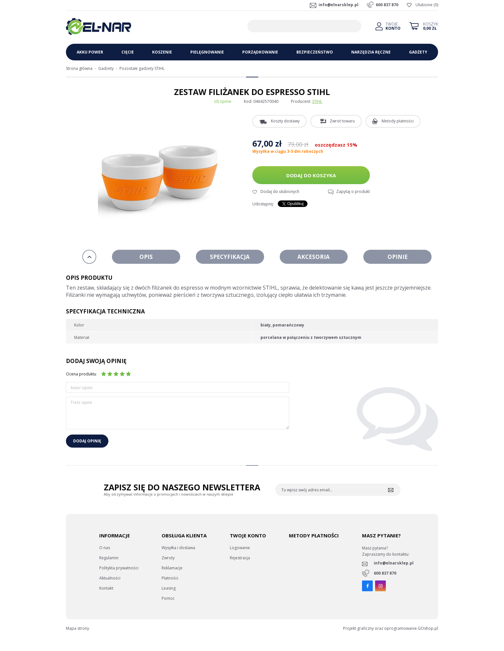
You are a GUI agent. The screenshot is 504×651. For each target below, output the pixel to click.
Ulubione (424, 5)
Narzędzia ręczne (371, 52)
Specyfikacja (230, 257)
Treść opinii (81, 402)
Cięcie (127, 52)
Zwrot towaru (342, 121)
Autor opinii (81, 387)
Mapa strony (77, 628)
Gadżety (418, 52)
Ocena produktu (81, 374)
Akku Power (90, 52)
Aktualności (109, 578)
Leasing (169, 588)
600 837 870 (387, 5)
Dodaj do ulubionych (279, 191)
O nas (104, 547)
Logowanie (240, 547)
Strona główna (79, 68)
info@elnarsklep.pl (338, 5)
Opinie (397, 257)
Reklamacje (172, 568)
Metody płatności (398, 121)
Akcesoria (313, 257)
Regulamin (108, 558)
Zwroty (168, 558)
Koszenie (162, 52)
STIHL (317, 101)
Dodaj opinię (87, 441)
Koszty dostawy (285, 121)
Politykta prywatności (118, 568)
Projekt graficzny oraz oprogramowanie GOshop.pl (390, 628)
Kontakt (106, 588)
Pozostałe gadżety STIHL (142, 68)
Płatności (170, 578)
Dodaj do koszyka (311, 175)
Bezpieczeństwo (314, 52)
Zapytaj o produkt (353, 191)
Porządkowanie (260, 52)
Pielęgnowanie (207, 52)
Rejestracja (240, 558)
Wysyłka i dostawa (178, 547)
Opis (146, 257)
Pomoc (168, 598)
